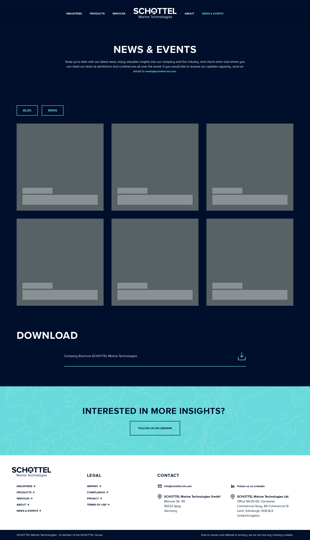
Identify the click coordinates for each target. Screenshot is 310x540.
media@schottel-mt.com (160, 71)
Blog (27, 110)
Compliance (97, 492)
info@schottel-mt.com (178, 486)
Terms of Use (98, 504)
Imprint (94, 486)
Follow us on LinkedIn (155, 428)
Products (97, 13)
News (52, 110)
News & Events (212, 13)
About (189, 13)
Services (118, 13)
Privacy (94, 498)
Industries (74, 13)
